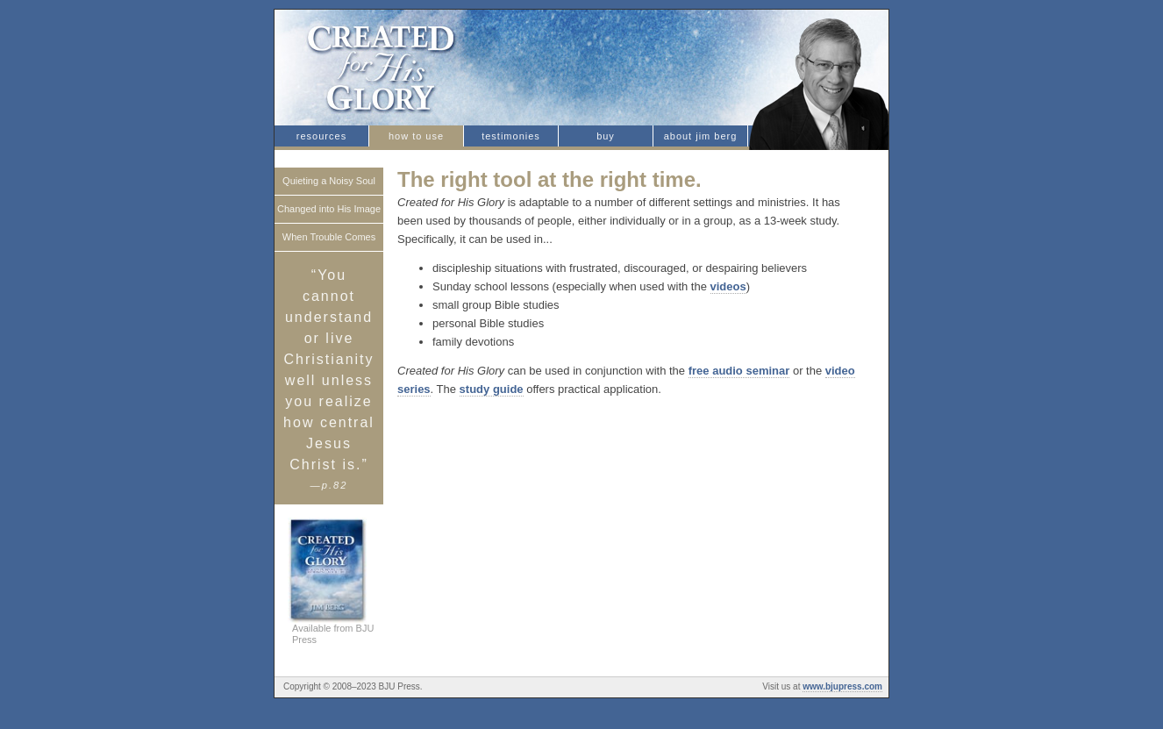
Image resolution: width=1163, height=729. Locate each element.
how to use (416, 136)
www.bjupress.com (842, 686)
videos (728, 286)
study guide (492, 389)
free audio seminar (739, 370)
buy (605, 136)
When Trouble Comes (328, 237)
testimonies (511, 136)
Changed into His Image (329, 209)
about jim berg (701, 136)
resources (321, 136)
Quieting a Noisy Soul (328, 180)
